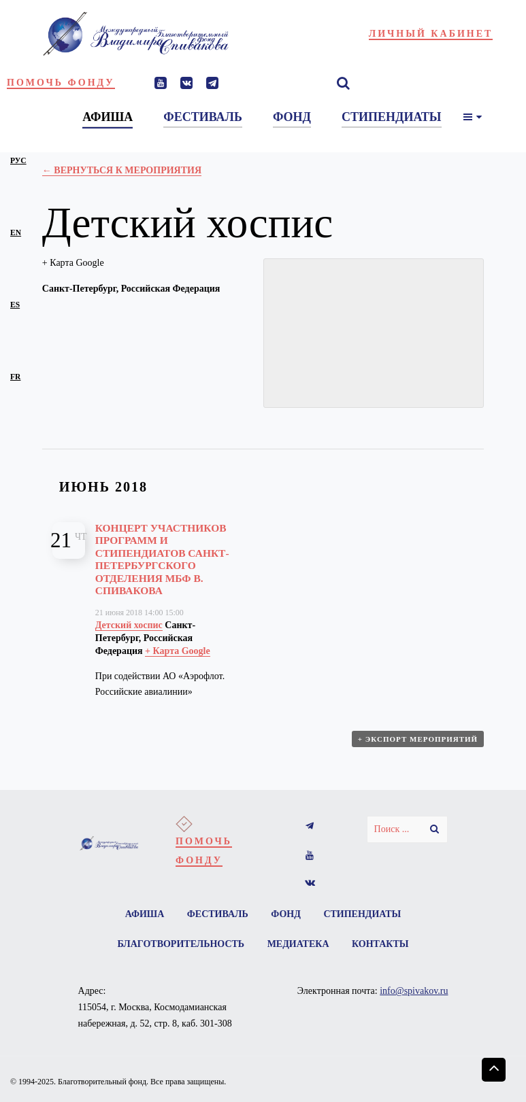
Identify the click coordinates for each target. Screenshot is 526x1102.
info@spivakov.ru (414, 991)
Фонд (286, 914)
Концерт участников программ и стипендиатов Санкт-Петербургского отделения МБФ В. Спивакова (162, 559)
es (15, 304)
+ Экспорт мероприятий (418, 739)
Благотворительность (180, 944)
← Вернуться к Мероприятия (121, 170)
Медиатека (298, 944)
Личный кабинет (431, 34)
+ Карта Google (73, 263)
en (15, 232)
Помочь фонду (61, 83)
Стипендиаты (362, 914)
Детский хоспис (129, 625)
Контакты (380, 944)
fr (15, 377)
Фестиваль (217, 914)
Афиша (145, 914)
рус (18, 160)
